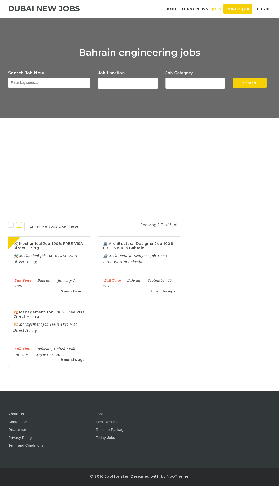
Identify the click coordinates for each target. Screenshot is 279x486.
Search (249, 83)
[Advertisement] (139, 156)
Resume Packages (112, 430)
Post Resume (107, 422)
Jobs (216, 9)
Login (263, 9)
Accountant (195, 82)
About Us (16, 414)
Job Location (111, 73)
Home (171, 9)
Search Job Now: (27, 72)
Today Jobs (105, 438)
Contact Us (17, 422)
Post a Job (237, 9)
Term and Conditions (25, 445)
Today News (194, 9)
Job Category (179, 73)
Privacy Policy (20, 438)
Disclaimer (17, 430)
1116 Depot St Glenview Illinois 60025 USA (128, 82)
